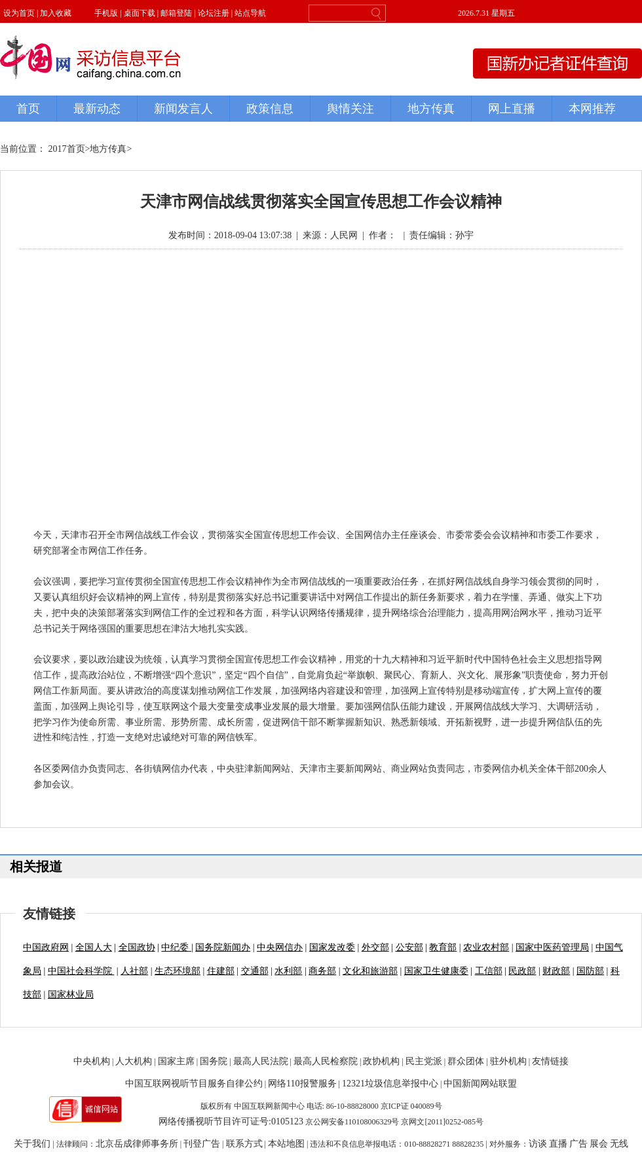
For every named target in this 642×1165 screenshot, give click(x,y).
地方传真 (108, 149)
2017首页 (66, 149)
